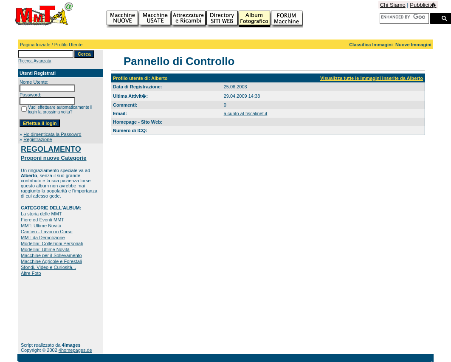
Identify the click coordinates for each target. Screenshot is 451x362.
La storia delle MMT (41, 213)
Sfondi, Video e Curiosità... (48, 267)
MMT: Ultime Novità (41, 225)
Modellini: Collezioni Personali (52, 243)
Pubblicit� (423, 5)
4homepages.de (75, 350)
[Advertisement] (47, 309)
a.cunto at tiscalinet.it (246, 113)
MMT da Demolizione (43, 237)
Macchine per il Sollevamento (51, 255)
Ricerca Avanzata (34, 61)
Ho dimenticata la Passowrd (52, 134)
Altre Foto (31, 273)
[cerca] (403, 17)
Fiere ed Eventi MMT (42, 219)
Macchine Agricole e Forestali (51, 261)
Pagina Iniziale (35, 44)
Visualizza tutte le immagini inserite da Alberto (371, 78)
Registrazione (37, 139)
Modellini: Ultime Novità (45, 249)
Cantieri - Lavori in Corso (47, 231)
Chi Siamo (393, 5)
